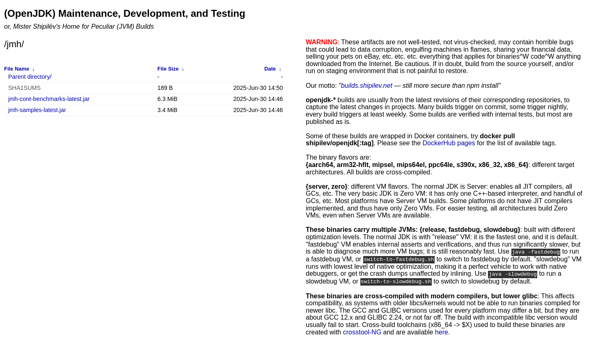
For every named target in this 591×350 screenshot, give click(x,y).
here (441, 330)
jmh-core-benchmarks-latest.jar (48, 99)
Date (270, 69)
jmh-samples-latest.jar (37, 110)
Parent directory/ (30, 77)
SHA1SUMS (24, 88)
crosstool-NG (362, 330)
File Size (168, 69)
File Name (16, 69)
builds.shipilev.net (366, 85)
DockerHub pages (449, 143)
